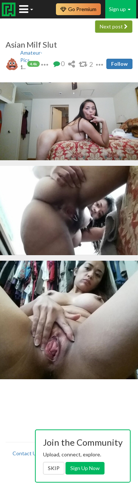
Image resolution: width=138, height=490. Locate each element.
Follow (119, 64)
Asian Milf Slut (31, 44)
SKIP (54, 468)
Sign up (120, 9)
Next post (114, 26)
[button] (45, 63)
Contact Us (26, 453)
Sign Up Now (85, 468)
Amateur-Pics (31, 56)
